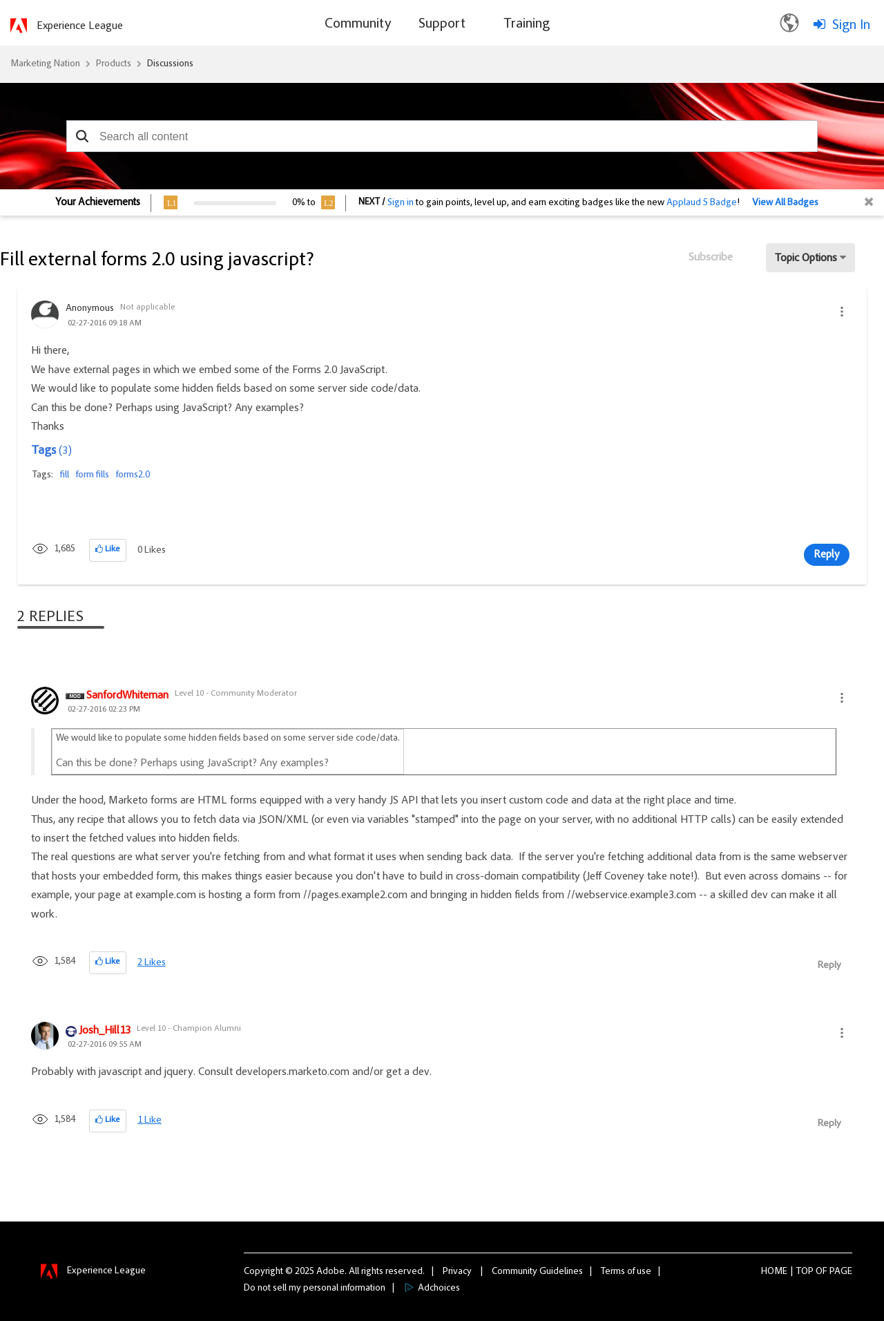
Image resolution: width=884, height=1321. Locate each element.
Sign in (400, 203)
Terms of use (626, 1272)
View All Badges (785, 203)
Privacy (457, 1272)
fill (64, 475)
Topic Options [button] (806, 258)
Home (774, 1272)
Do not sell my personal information (314, 1288)
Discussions (170, 64)
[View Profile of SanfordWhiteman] (127, 696)
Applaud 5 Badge (701, 203)
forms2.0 (133, 475)
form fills (92, 475)
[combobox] (442, 136)
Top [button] (805, 1272)
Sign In (851, 25)
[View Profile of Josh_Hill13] (105, 1031)
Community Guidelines (537, 1272)
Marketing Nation (45, 64)
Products (113, 64)
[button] (81, 136)
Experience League (80, 26)
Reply (827, 554)
